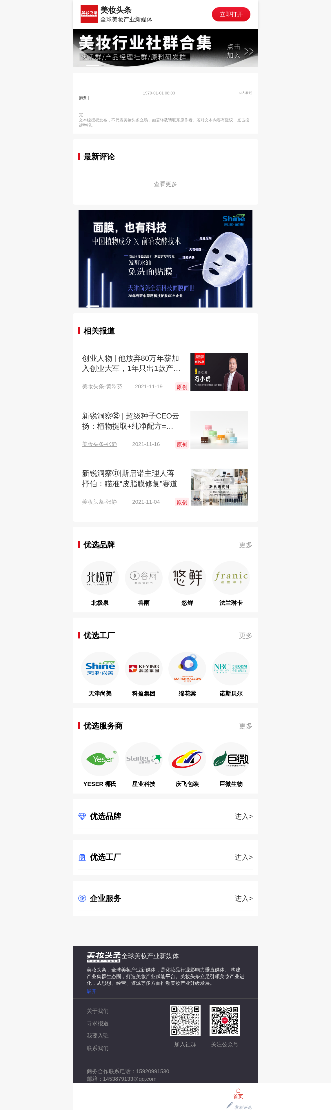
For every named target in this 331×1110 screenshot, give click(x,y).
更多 (246, 545)
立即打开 (231, 14)
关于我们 (98, 1011)
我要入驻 (98, 1036)
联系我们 (98, 1048)
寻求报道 (98, 1023)
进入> (244, 816)
